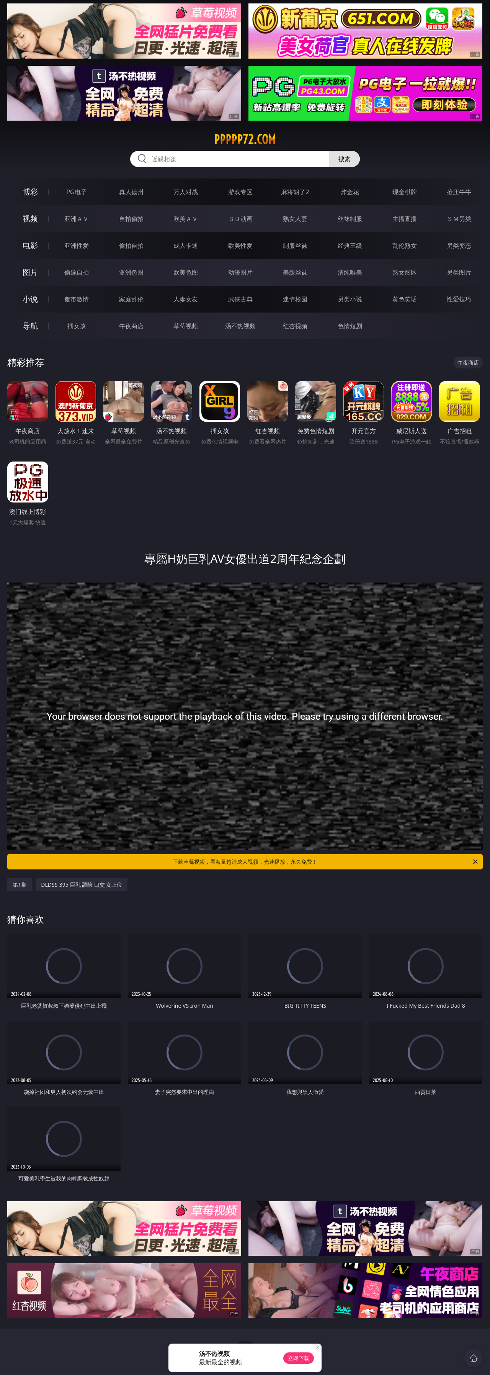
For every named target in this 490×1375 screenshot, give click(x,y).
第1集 (19, 884)
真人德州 (131, 192)
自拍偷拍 (131, 218)
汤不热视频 (240, 326)
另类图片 (459, 272)
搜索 (344, 159)
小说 (30, 299)
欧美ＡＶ (185, 218)
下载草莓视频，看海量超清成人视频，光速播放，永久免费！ (326, 861)
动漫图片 (240, 272)
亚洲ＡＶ (76, 218)
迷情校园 (295, 299)
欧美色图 (185, 272)
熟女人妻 (295, 218)
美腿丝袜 (295, 272)
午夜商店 (131, 326)
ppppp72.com (245, 139)
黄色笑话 (404, 299)
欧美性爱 (240, 245)
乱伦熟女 (404, 245)
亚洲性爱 (76, 245)
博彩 (30, 192)
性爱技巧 (459, 299)
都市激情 (76, 299)
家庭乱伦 (131, 299)
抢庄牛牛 (459, 192)
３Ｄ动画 (240, 218)
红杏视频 (295, 326)
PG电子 (76, 192)
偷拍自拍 (131, 245)
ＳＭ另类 (459, 218)
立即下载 (298, 1358)
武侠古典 (240, 299)
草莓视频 (185, 326)
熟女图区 (404, 272)
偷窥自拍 (76, 272)
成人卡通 (185, 245)
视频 (30, 218)
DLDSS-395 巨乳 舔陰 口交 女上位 (81, 884)
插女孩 (76, 326)
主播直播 (404, 218)
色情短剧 (350, 326)
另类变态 (459, 245)
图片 (30, 272)
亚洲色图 (131, 272)
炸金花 (350, 192)
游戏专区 (240, 192)
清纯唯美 (350, 272)
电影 (30, 245)
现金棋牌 (404, 192)
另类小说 (350, 299)
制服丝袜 (295, 245)
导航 (30, 326)
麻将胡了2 (295, 192)
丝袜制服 (350, 218)
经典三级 (350, 245)
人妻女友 (185, 299)
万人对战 (185, 192)
